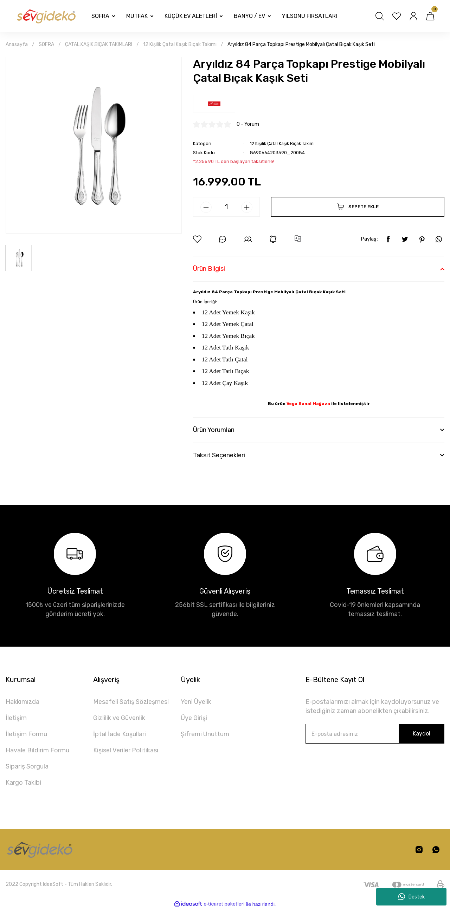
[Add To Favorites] (197, 239)
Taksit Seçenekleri (219, 455)
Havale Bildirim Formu (37, 750)
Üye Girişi (194, 718)
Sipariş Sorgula (27, 766)
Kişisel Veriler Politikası (125, 750)
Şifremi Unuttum (205, 734)
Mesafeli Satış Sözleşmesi (131, 702)
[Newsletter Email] (375, 734)
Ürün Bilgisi (209, 269)
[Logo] (45, 16)
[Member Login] (413, 16)
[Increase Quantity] (246, 207)
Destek (411, 897)
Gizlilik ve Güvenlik (119, 718)
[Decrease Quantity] (206, 207)
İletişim (16, 718)
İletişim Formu (26, 734)
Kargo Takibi (23, 782)
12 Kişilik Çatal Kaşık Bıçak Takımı (284, 143)
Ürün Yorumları (213, 430)
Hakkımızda (22, 702)
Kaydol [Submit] (421, 733)
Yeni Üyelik (196, 702)
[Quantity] (226, 206)
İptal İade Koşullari (119, 734)
